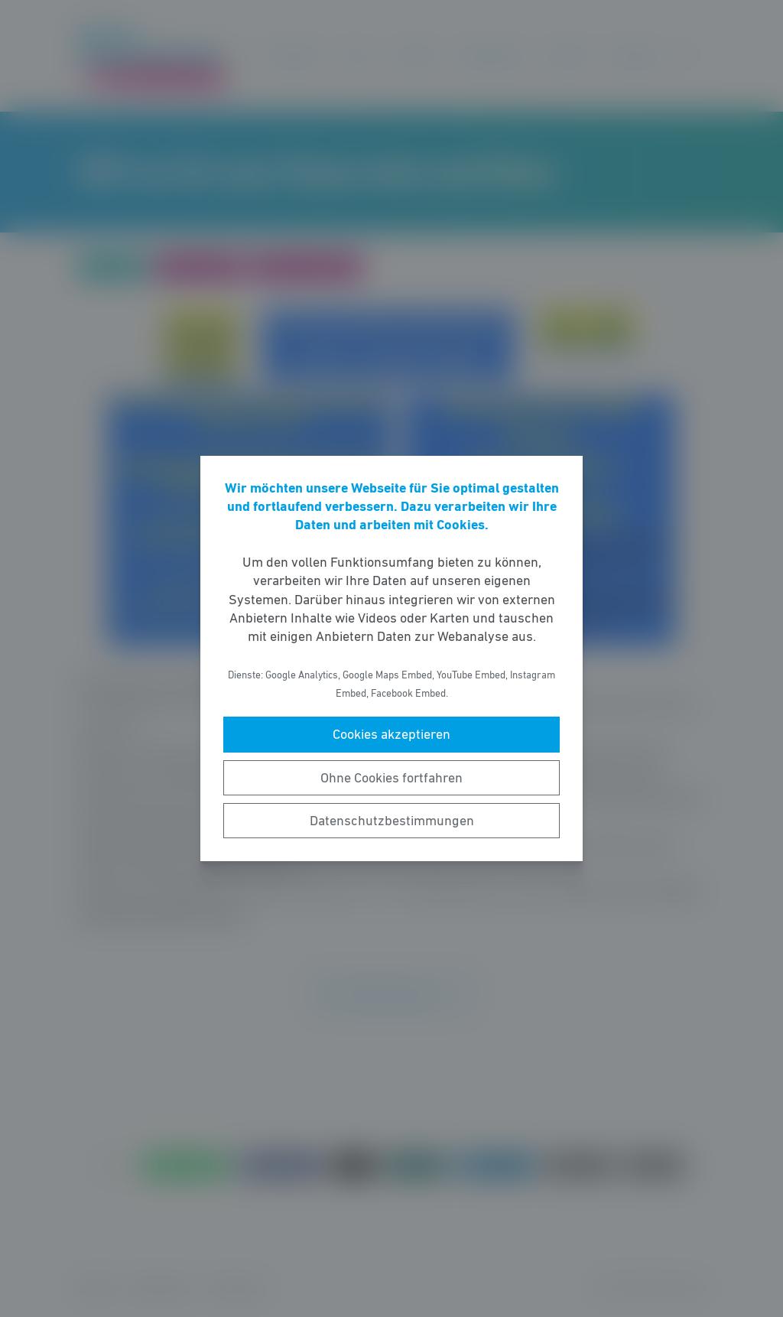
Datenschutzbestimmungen (392, 820)
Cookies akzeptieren (391, 734)
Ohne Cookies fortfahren (391, 777)
